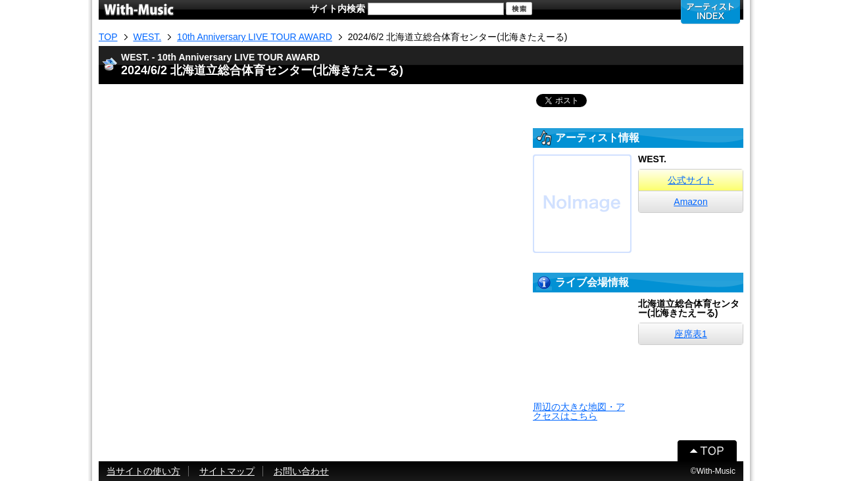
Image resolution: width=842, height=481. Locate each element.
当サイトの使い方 (143, 471)
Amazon (690, 201)
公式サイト (691, 180)
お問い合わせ (301, 471)
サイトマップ (227, 471)
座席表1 (690, 334)
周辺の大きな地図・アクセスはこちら (579, 411)
